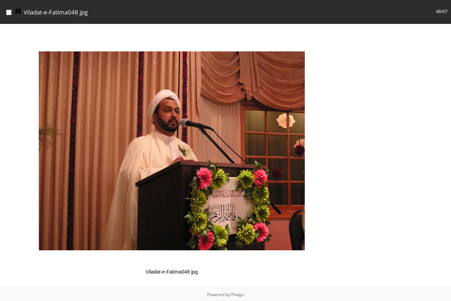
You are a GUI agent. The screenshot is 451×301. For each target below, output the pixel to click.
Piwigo (237, 294)
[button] (336, 30)
